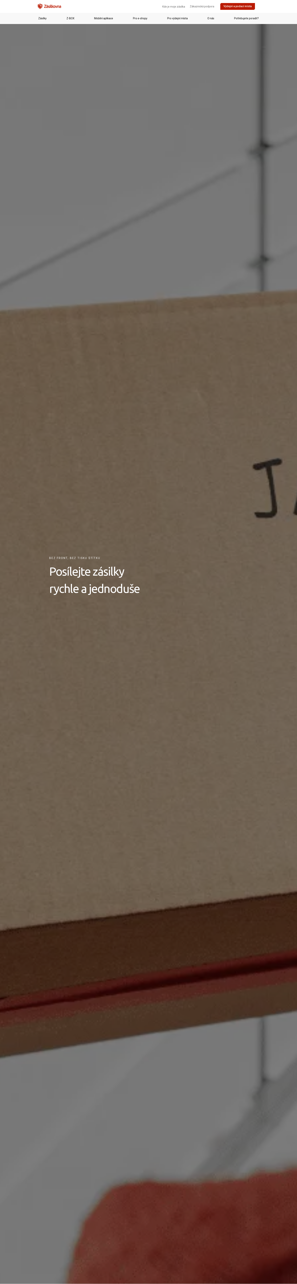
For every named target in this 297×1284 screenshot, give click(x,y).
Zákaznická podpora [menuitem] (202, 6)
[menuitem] (259, 6)
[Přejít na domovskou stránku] (49, 6)
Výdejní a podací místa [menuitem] (238, 6)
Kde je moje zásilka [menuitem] (173, 6)
